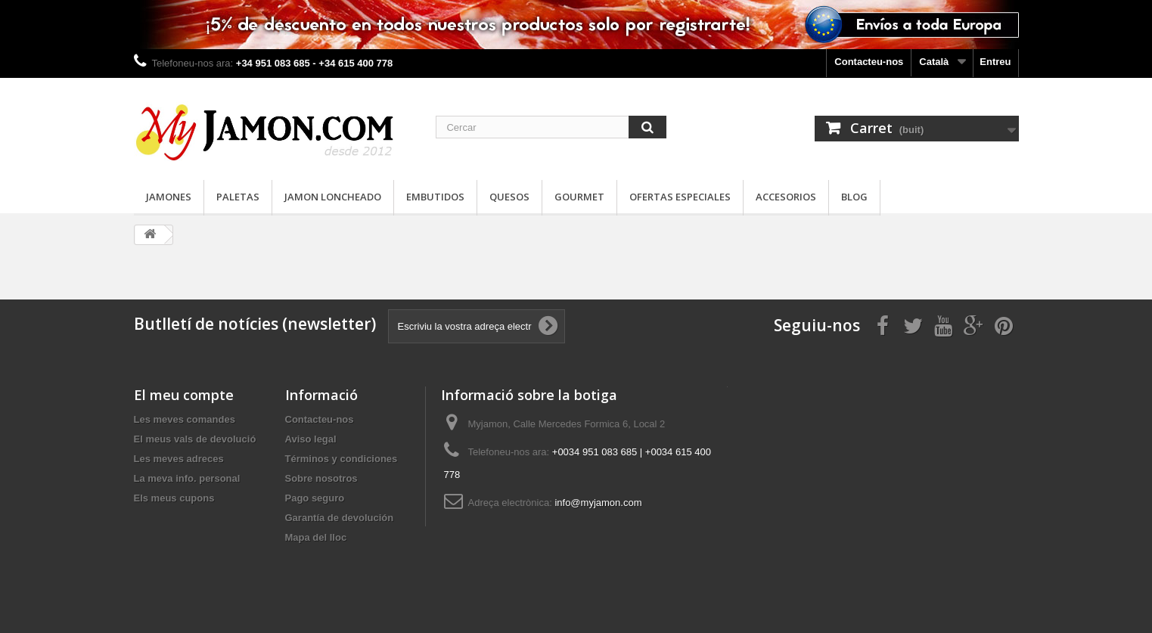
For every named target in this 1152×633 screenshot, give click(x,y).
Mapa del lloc (316, 537)
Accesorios (786, 196)
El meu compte (184, 395)
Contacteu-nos (868, 61)
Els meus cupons (174, 498)
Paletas (237, 196)
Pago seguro (315, 498)
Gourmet (579, 196)
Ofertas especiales (680, 196)
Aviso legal (311, 439)
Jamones (168, 196)
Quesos (509, 196)
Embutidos (435, 196)
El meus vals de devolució (195, 439)
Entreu (995, 61)
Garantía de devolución (339, 517)
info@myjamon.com (597, 502)
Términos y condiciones (341, 458)
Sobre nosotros (321, 478)
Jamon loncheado (332, 196)
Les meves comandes (184, 419)
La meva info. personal (187, 478)
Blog (854, 196)
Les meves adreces (179, 458)
